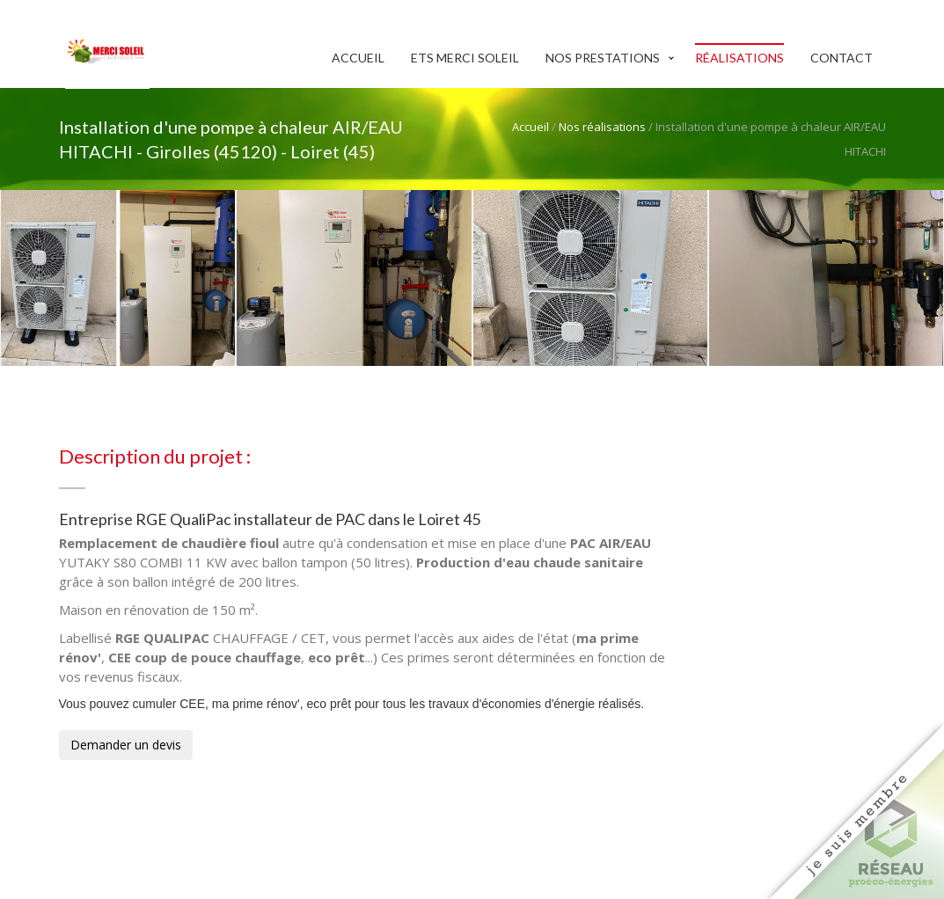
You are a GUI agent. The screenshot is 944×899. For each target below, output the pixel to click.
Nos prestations (602, 57)
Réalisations (739, 57)
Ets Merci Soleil (465, 57)
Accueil (358, 57)
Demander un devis (125, 744)
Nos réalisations (602, 127)
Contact (841, 57)
